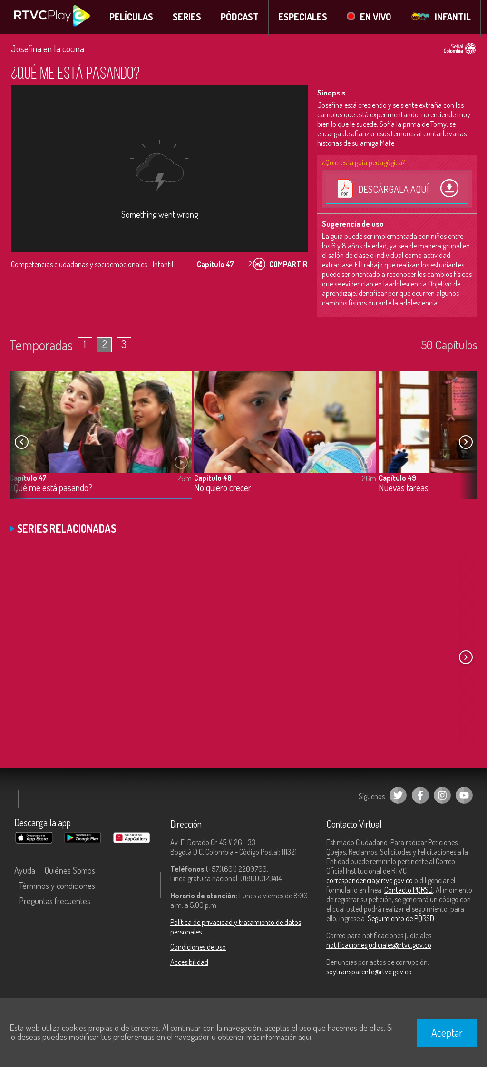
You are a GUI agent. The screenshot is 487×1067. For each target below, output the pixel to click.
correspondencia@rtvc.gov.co (369, 881)
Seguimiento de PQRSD (401, 919)
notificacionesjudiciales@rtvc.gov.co (378, 946)
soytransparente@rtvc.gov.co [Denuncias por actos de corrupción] (369, 973)
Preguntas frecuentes (54, 902)
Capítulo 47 (28, 479)
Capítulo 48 (213, 479)
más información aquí (278, 1037)
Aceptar (447, 1032)
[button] (465, 443)
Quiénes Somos (70, 872)
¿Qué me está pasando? (51, 489)
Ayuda (24, 872)
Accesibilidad (189, 963)
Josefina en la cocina (47, 50)
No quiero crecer (222, 489)
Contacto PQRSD (408, 891)
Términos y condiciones (57, 887)
